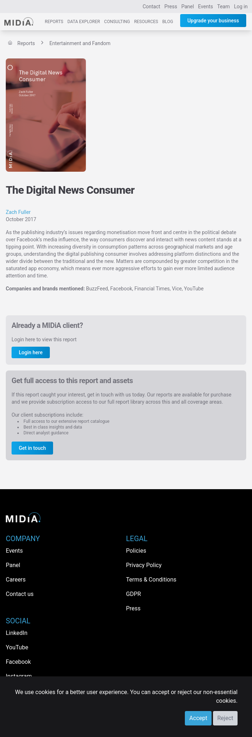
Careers (16, 579)
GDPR (133, 594)
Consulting (117, 21)
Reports (54, 21)
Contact (151, 6)
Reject (225, 718)
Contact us (20, 594)
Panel (187, 6)
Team (223, 6)
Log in (241, 6)
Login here (31, 352)
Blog (167, 21)
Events (205, 6)
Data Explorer (84, 21)
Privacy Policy (144, 565)
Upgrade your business (213, 20)
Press (170, 6)
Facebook (18, 661)
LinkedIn (16, 632)
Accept (198, 718)
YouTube (17, 647)
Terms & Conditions (151, 579)
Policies (136, 550)
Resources (146, 21)
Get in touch (32, 448)
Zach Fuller (18, 212)
